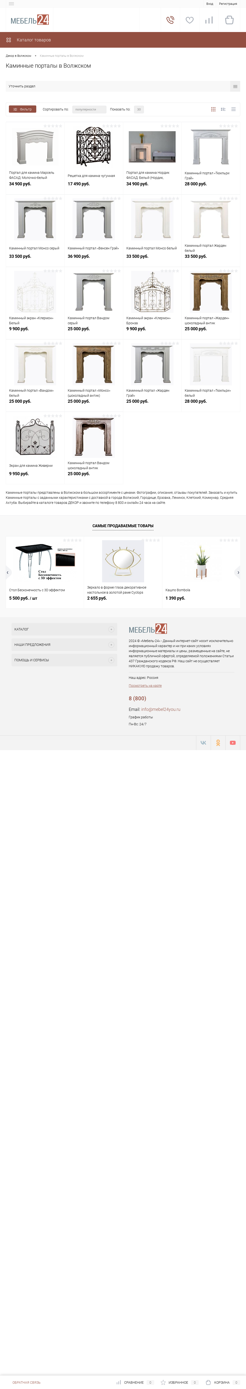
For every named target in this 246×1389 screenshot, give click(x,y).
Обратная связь (23, 1382)
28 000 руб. (211, 186)
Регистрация (228, 4)
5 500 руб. (23, 598)
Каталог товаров (28, 39)
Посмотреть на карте (145, 686)
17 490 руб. (94, 186)
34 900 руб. (35, 186)
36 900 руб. (94, 259)
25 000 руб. (94, 331)
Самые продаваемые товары (123, 526)
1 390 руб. (175, 598)
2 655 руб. (97, 598)
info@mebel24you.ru (160, 709)
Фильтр (22, 109)
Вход (209, 4)
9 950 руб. (35, 476)
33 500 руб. (35, 259)
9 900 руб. (35, 331)
